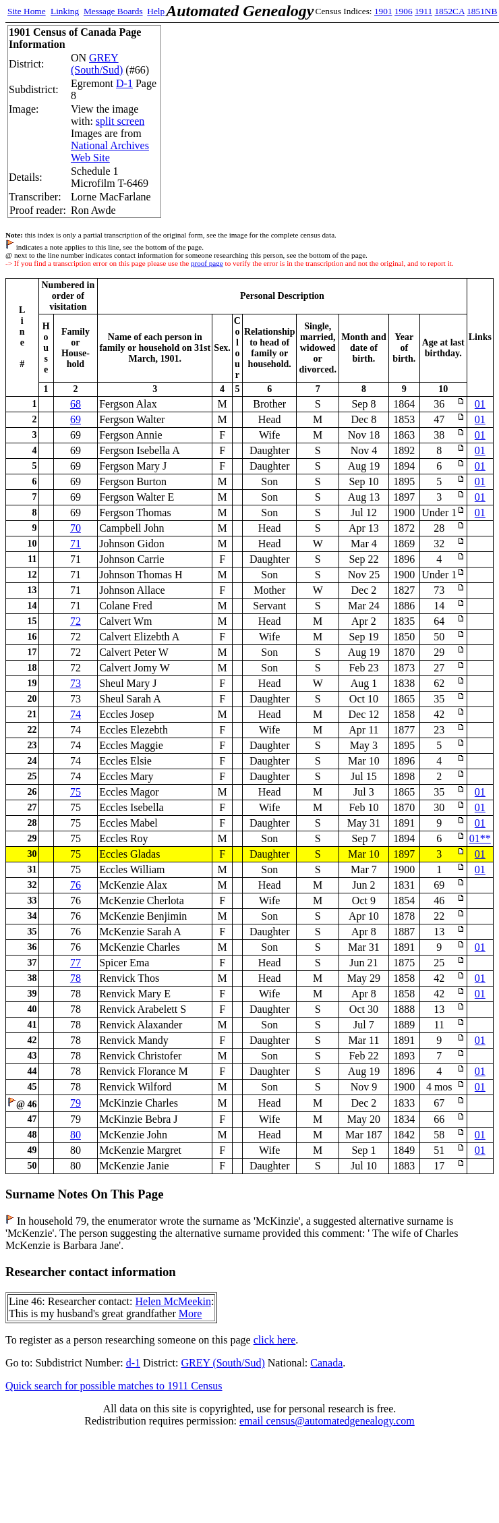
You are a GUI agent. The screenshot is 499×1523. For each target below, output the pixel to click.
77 (75, 962)
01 (480, 404)
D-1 (124, 83)
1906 (403, 11)
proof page (207, 263)
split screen (120, 121)
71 (75, 543)
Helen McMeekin (172, 1301)
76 (75, 885)
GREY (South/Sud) (97, 64)
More (190, 1313)
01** (480, 838)
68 (75, 404)
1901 (383, 11)
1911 (423, 11)
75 (75, 792)
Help (156, 11)
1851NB (482, 11)
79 (75, 1103)
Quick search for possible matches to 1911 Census (114, 1385)
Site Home (26, 11)
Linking (65, 11)
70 (75, 528)
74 (75, 714)
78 (75, 978)
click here (275, 1340)
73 (75, 683)
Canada (326, 1362)
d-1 (133, 1362)
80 (75, 1134)
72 (75, 621)
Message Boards (113, 11)
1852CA (449, 11)
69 (75, 419)
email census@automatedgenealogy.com (327, 1421)
